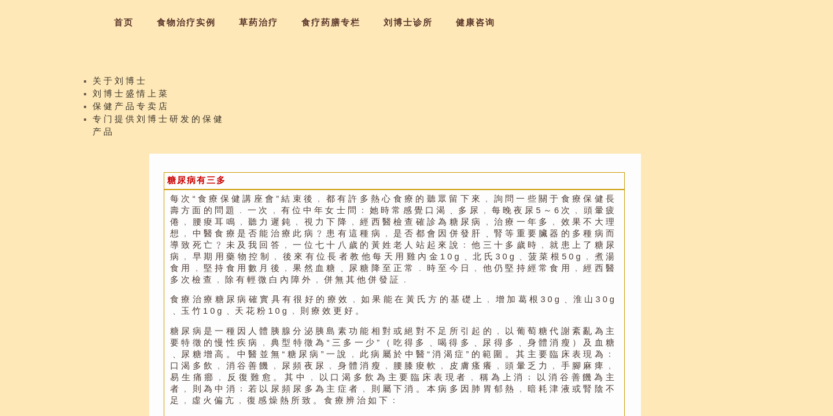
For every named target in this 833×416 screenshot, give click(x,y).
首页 (124, 22)
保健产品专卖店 (131, 109)
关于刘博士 (120, 84)
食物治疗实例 (186, 22)
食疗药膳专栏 (330, 22)
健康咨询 (475, 22)
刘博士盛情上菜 (131, 97)
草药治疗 (258, 22)
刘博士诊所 (408, 22)
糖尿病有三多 (196, 180)
